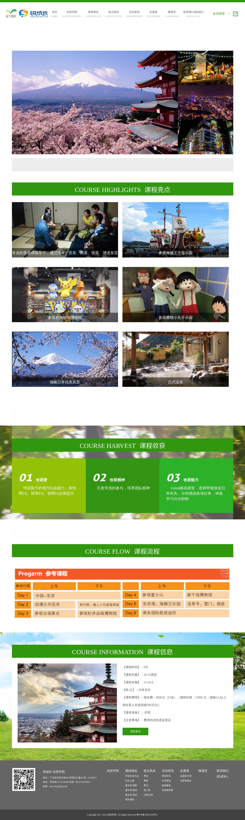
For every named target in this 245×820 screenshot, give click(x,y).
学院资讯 (166, 776)
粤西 (146, 780)
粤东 (146, 776)
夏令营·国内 (131, 790)
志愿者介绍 (185, 776)
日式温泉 (175, 382)
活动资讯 (168, 770)
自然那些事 (167, 790)
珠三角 (147, 790)
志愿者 (184, 770)
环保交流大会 (132, 776)
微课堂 (202, 770)
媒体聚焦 (166, 785)
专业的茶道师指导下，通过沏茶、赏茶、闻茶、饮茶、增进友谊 (65, 253)
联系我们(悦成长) (223, 773)
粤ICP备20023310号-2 (147, 814)
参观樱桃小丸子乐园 (176, 317)
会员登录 (219, 13)
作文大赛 (129, 780)
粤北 (146, 785)
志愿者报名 (185, 780)
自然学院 (113, 770)
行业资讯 (166, 780)
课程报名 (131, 770)
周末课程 (129, 799)
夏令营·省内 (131, 795)
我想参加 (135, 731)
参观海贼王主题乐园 (176, 253)
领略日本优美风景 (65, 382)
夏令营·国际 (131, 785)
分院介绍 (148, 795)
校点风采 (150, 770)
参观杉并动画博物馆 (65, 317)
